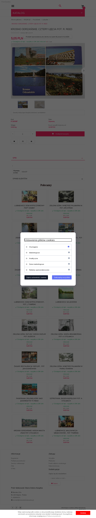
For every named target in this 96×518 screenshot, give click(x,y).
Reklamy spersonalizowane (39, 270)
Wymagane (33, 247)
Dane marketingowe (36, 264)
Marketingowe (34, 253)
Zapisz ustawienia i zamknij (36, 277)
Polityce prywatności (54, 516)
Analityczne (33, 258)
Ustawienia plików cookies (39, 240)
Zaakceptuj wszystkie (62, 277)
